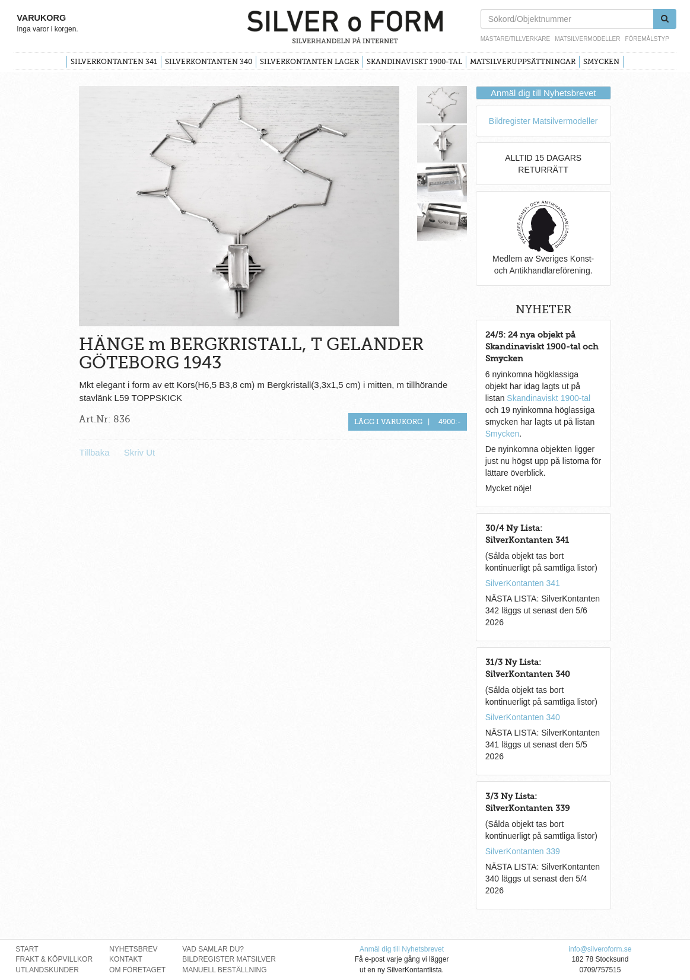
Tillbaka (94, 452)
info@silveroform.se (599, 949)
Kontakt (125, 959)
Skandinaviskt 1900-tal (414, 62)
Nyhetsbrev (133, 949)
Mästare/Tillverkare (515, 39)
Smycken (601, 62)
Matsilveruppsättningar (522, 62)
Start (26, 949)
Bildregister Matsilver (229, 959)
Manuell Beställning (224, 970)
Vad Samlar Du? (213, 949)
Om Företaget (137, 970)
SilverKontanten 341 (114, 62)
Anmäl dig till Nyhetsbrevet (543, 93)
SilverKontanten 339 (522, 851)
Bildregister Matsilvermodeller (543, 121)
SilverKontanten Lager (309, 62)
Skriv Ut (139, 452)
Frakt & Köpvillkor (54, 959)
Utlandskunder (47, 970)
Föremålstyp (647, 39)
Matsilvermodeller (587, 39)
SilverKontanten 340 (208, 62)
